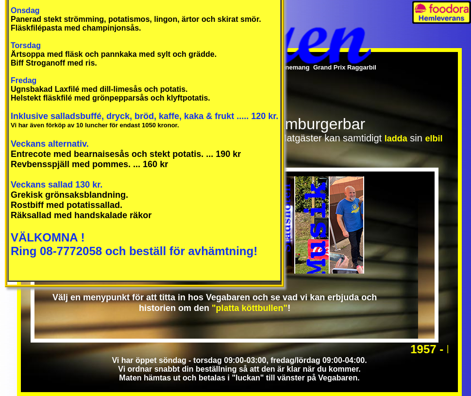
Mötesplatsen (347, 225)
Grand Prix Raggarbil (344, 67)
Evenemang (291, 67)
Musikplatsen (312, 225)
